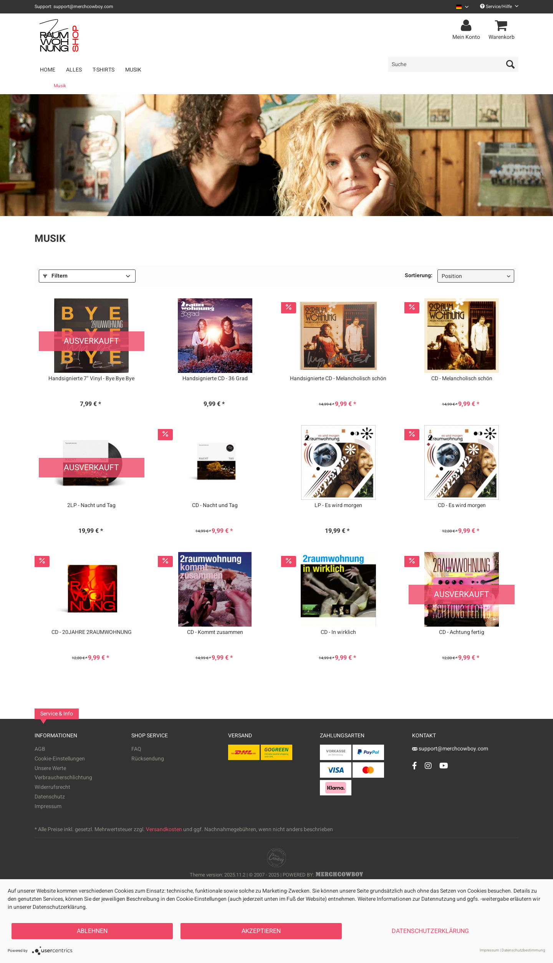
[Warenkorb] (502, 25)
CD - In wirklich (338, 632)
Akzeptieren (261, 931)
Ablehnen (92, 931)
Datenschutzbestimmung (523, 950)
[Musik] (133, 70)
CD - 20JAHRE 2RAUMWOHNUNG (91, 632)
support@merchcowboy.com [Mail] (450, 749)
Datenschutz (50, 797)
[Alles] (74, 70)
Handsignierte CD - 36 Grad (215, 379)
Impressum (48, 806)
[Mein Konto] (467, 25)
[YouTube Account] (443, 766)
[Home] (48, 70)
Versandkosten (164, 829)
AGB (40, 749)
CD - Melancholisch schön (461, 379)
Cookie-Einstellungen (60, 759)
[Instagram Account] (428, 766)
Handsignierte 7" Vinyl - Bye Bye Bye (91, 379)
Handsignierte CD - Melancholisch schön (338, 379)
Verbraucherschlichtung (63, 777)
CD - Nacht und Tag (215, 505)
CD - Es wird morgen (462, 505)
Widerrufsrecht (52, 787)
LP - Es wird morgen (338, 505)
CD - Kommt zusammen (215, 632)
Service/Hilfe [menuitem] (499, 6)
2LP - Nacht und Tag (91, 505)
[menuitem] (459, 7)
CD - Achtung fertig (461, 632)
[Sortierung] (475, 276)
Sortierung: (418, 275)
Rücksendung (147, 759)
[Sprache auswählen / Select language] (462, 7)
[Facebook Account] (414, 766)
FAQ (136, 749)
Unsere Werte (50, 768)
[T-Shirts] (103, 70)
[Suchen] (510, 64)
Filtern (55, 276)
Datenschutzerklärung (430, 931)
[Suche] (453, 64)
